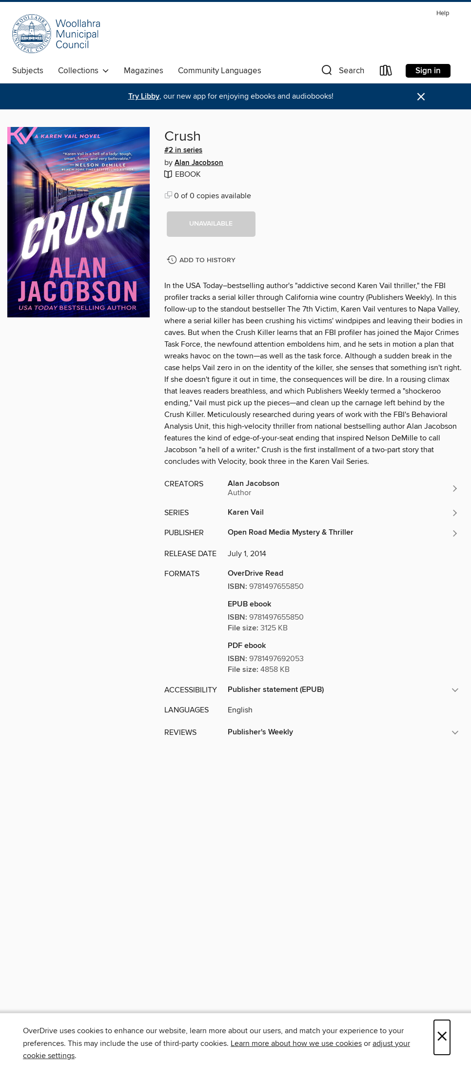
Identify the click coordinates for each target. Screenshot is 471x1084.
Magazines (143, 70)
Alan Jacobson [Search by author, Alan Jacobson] (199, 163)
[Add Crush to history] (202, 260)
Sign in (428, 70)
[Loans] (386, 72)
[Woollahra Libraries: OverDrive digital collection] (56, 33)
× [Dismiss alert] (421, 97)
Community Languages (219, 70)
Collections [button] (83, 70)
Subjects (27, 70)
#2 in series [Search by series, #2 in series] (183, 150)
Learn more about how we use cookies (296, 1043)
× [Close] (442, 1037)
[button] (342, 72)
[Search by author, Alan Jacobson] (343, 488)
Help (442, 13)
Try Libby (143, 96)
